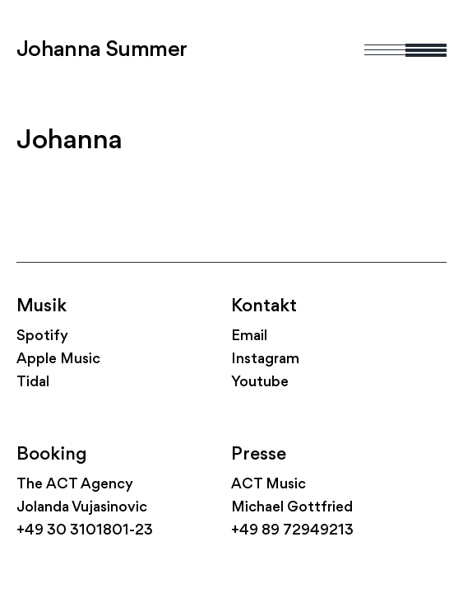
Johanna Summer (102, 50)
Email (249, 336)
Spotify (42, 336)
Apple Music (58, 360)
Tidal (32, 383)
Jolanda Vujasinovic (81, 508)
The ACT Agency (74, 485)
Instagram (265, 360)
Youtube (260, 383)
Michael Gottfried (292, 508)
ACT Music (268, 485)
